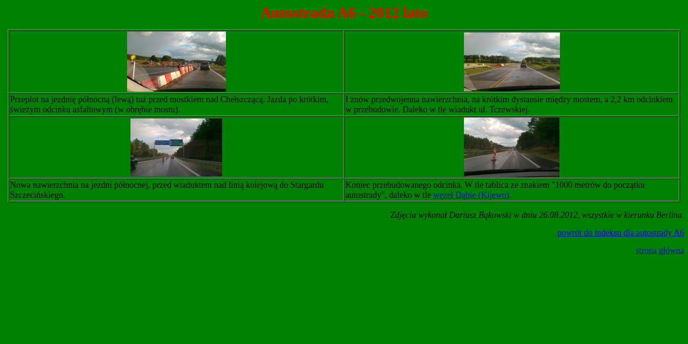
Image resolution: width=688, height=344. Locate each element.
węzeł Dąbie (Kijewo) (471, 195)
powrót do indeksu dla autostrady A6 (621, 232)
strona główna (660, 250)
